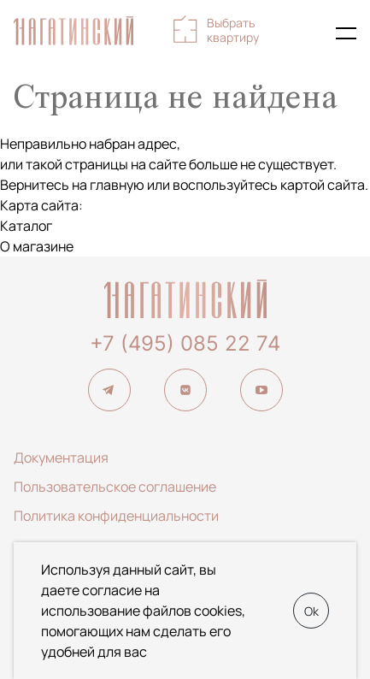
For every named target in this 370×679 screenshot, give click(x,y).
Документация (61, 457)
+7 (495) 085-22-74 (308, 33)
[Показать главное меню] (346, 33)
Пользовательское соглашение (115, 486)
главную (117, 184)
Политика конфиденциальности (116, 515)
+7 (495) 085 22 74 (185, 343)
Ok (311, 611)
